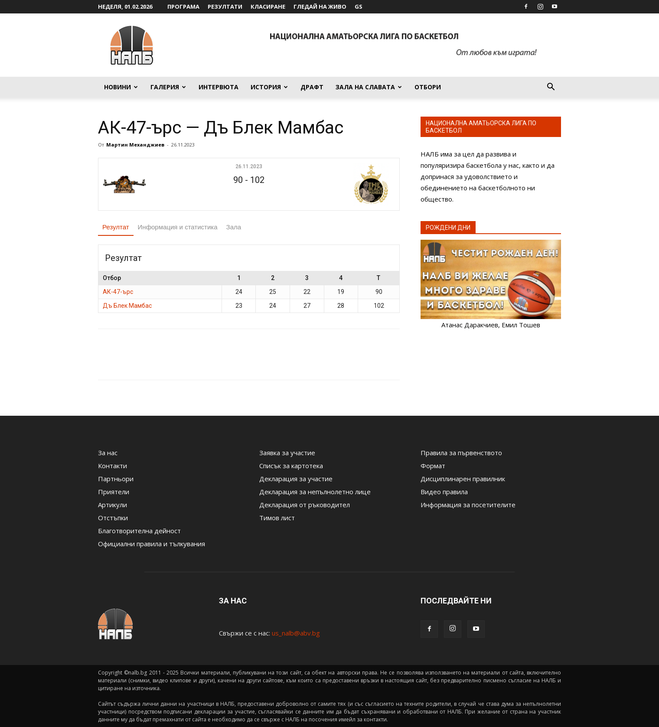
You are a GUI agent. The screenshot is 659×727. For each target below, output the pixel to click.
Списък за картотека (291, 465)
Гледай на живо (320, 6)
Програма (183, 6)
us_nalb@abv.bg (296, 633)
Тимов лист (277, 517)
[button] (550, 87)
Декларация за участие (296, 478)
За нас (107, 452)
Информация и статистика (178, 227)
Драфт (311, 87)
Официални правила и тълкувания (151, 543)
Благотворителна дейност (139, 530)
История (269, 87)
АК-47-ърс (118, 291)
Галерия (168, 87)
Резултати (225, 6)
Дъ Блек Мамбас (127, 305)
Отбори (427, 87)
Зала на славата (369, 87)
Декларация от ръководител (304, 504)
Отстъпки (113, 517)
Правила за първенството (461, 452)
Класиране (268, 6)
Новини (121, 87)
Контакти (112, 465)
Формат (433, 465)
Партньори (116, 478)
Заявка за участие (287, 452)
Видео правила (444, 491)
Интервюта (218, 87)
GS (358, 6)
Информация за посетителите (468, 504)
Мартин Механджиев (135, 144)
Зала (233, 227)
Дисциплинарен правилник (463, 478)
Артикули (112, 504)
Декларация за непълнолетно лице (315, 491)
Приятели (113, 491)
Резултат (115, 227)
